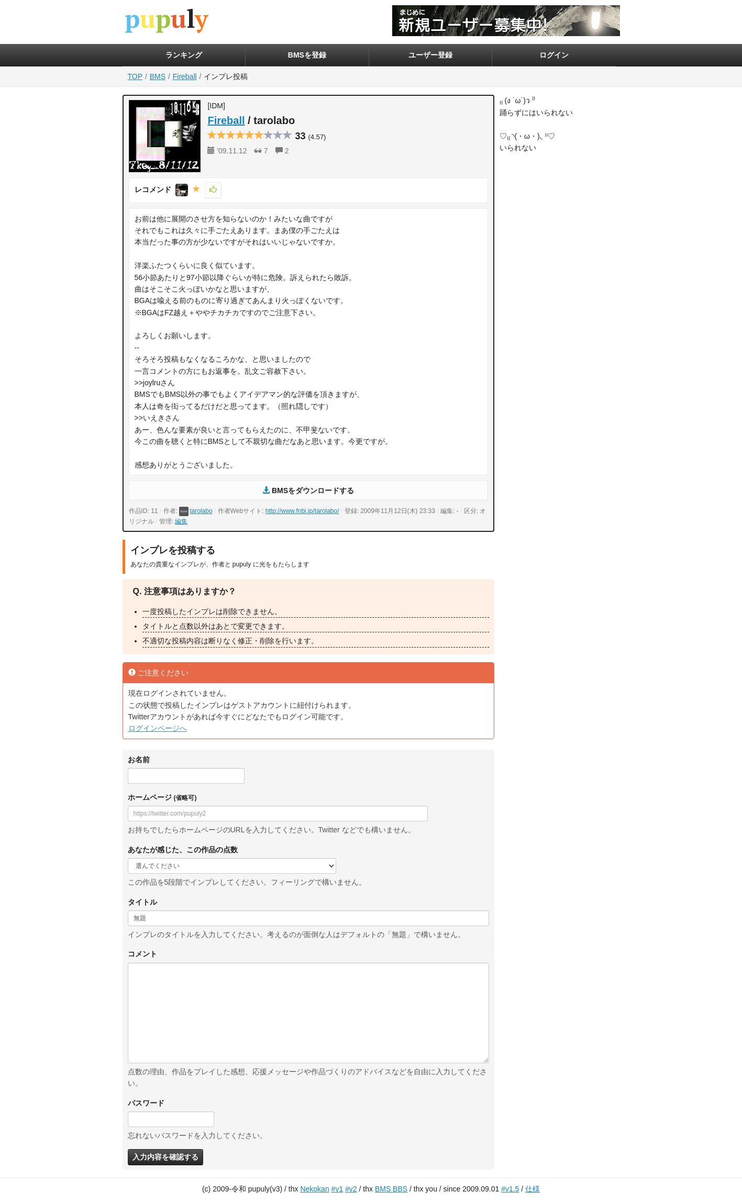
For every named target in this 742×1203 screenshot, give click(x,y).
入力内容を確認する (165, 1157)
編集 (181, 521)
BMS (157, 76)
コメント (142, 954)
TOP (135, 76)
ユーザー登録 (430, 55)
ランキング (183, 55)
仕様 (532, 1189)
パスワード (146, 1103)
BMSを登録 (307, 55)
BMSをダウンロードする (308, 490)
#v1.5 (510, 1189)
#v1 (337, 1189)
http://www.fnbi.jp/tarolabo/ (302, 511)
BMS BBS (391, 1189)
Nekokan (314, 1189)
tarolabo (195, 511)
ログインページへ (157, 728)
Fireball (185, 76)
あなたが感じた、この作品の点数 (183, 849)
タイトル (142, 902)
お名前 (139, 759)
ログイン (554, 55)
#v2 (351, 1189)
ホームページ (162, 797)
